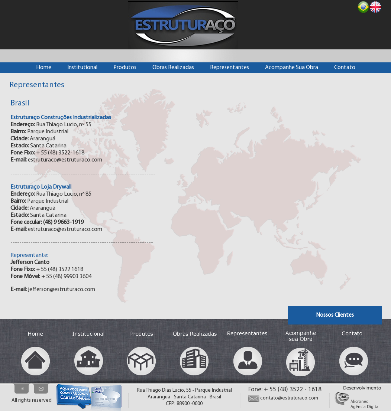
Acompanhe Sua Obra (291, 68)
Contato (344, 68)
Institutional (82, 68)
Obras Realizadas (173, 68)
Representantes (229, 68)
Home (43, 68)
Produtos (124, 68)
